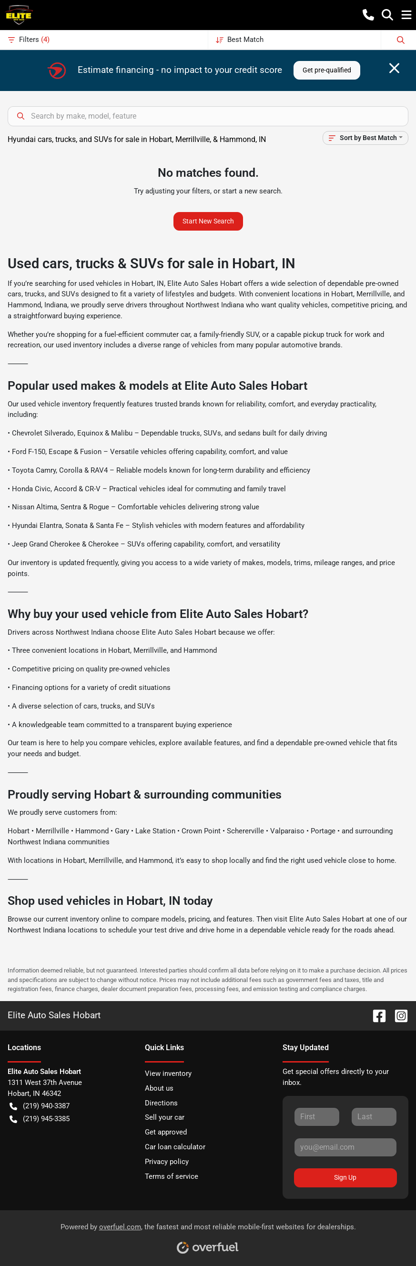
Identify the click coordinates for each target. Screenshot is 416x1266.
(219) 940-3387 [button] (40, 1106)
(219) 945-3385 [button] (40, 1119)
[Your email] (345, 1147)
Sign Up (345, 1177)
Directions (161, 1103)
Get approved (166, 1132)
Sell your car (164, 1117)
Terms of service (171, 1176)
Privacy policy (167, 1161)
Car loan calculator (175, 1147)
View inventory (168, 1073)
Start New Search (208, 221)
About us (159, 1088)
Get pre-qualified (327, 70)
